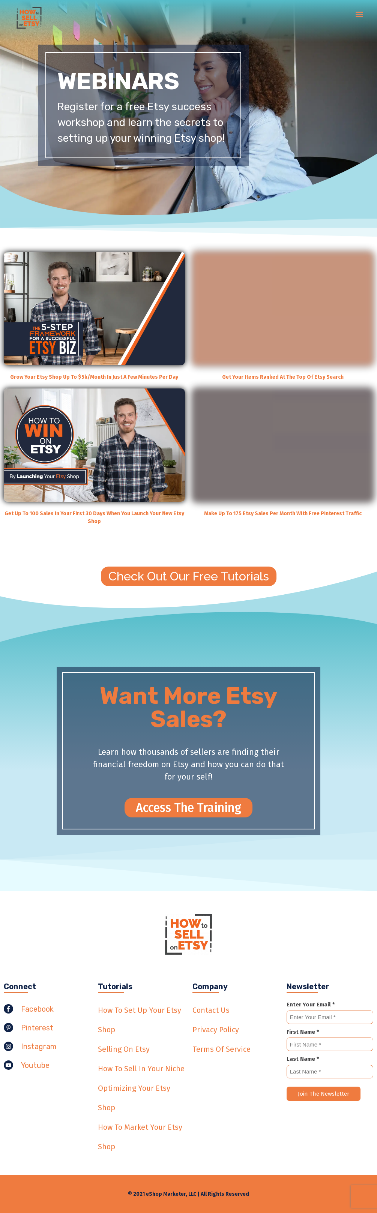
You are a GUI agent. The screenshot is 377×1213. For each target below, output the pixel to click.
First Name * (303, 1032)
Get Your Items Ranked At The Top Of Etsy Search (283, 377)
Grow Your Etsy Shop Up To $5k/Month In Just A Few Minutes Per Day (94, 377)
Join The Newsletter (323, 1093)
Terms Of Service (221, 1049)
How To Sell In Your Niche (141, 1068)
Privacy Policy (215, 1029)
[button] (359, 13)
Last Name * (303, 1059)
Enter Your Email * (311, 1004)
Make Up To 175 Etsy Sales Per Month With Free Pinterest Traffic (283, 513)
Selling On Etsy (124, 1049)
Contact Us (211, 1010)
